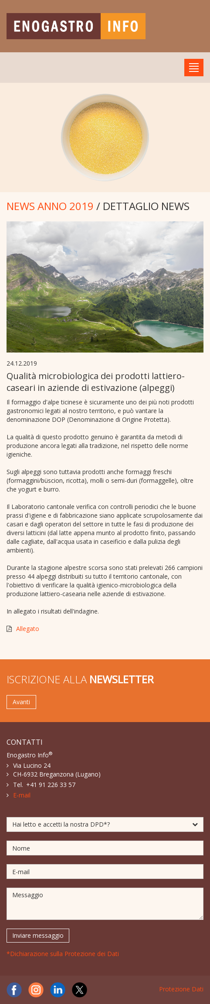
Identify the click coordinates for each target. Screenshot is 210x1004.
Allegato (27, 628)
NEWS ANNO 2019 (50, 206)
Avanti (21, 702)
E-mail (21, 795)
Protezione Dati (181, 989)
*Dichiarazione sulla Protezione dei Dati (63, 954)
